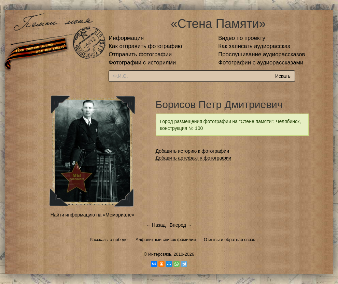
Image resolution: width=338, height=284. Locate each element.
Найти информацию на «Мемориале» (92, 215)
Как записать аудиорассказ (254, 46)
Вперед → (181, 225)
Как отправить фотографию (145, 46)
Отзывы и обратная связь (229, 239)
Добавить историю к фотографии (192, 151)
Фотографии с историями (142, 62)
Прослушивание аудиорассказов (261, 54)
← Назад (156, 225)
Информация (126, 38)
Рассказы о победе (109, 239)
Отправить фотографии (140, 54)
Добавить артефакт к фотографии (193, 158)
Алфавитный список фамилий (166, 239)
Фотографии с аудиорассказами (260, 62)
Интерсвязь (159, 254)
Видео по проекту (241, 38)
